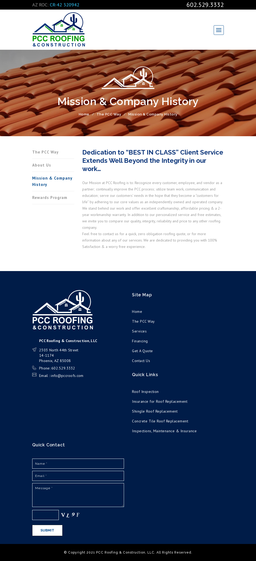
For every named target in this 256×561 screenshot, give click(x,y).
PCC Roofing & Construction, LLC (58, 29)
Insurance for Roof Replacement (159, 401)
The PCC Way (109, 114)
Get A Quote (142, 350)
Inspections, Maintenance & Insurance (164, 431)
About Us (41, 165)
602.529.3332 (205, 5)
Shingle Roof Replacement (154, 411)
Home (84, 114)
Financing (140, 341)
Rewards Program (49, 197)
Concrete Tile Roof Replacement (160, 421)
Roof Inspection (145, 391)
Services (139, 331)
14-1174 (46, 355)
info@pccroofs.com (67, 375)
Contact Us (141, 360)
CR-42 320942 (64, 5)
